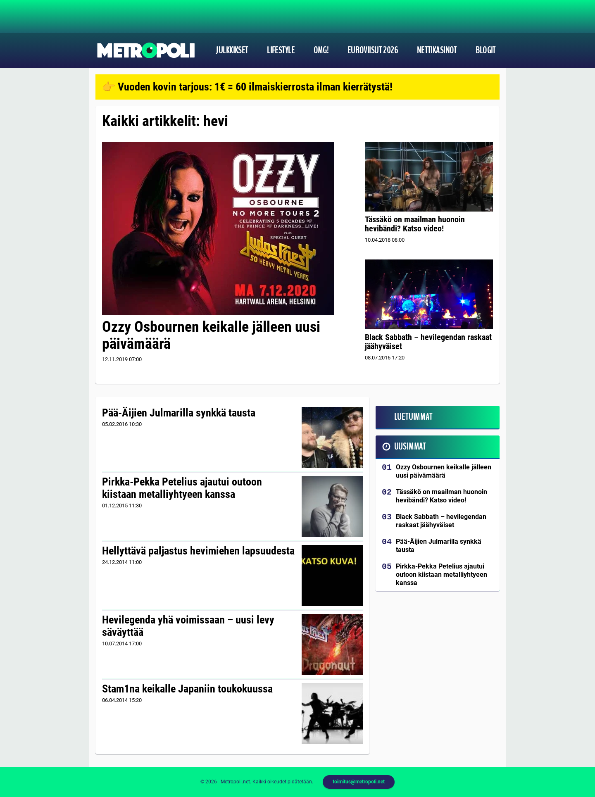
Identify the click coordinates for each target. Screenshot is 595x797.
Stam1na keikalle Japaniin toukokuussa (187, 689)
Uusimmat (410, 446)
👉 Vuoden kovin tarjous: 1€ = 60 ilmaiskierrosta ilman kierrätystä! (247, 87)
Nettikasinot (437, 50)
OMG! (321, 50)
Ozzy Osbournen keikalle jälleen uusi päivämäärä (211, 335)
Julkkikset (232, 50)
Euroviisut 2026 (372, 50)
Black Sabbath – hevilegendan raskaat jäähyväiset (428, 341)
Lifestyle (281, 50)
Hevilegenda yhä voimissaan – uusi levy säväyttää (188, 626)
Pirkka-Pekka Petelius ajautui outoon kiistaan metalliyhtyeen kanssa (182, 488)
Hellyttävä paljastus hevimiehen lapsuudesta (198, 551)
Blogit (486, 50)
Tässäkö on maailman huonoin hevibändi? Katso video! (415, 223)
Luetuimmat (413, 417)
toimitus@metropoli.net (359, 782)
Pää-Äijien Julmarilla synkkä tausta (178, 413)
